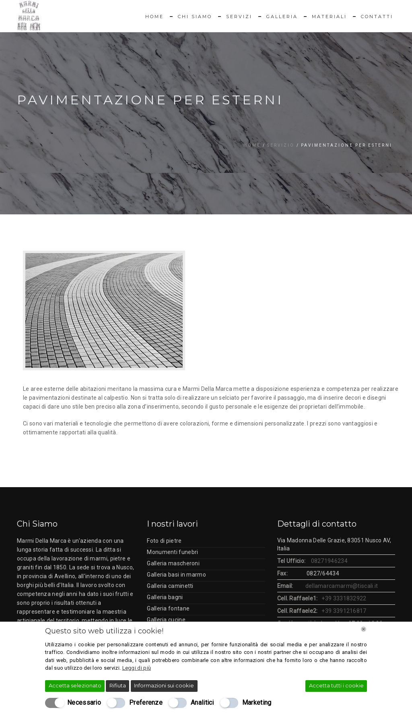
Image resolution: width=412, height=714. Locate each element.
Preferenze (146, 702)
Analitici (202, 702)
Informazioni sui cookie (164, 685)
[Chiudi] (363, 629)
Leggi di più (136, 668)
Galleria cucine (166, 619)
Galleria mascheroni (173, 563)
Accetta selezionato (75, 685)
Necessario (84, 702)
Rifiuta (117, 685)
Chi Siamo (195, 16)
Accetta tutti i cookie (336, 685)
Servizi (239, 16)
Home (154, 16)
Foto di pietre (164, 541)
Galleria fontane (168, 608)
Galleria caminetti (170, 586)
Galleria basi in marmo (176, 574)
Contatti (377, 16)
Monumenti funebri (172, 552)
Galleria (282, 16)
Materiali (329, 16)
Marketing (257, 702)
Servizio (281, 145)
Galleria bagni (165, 597)
